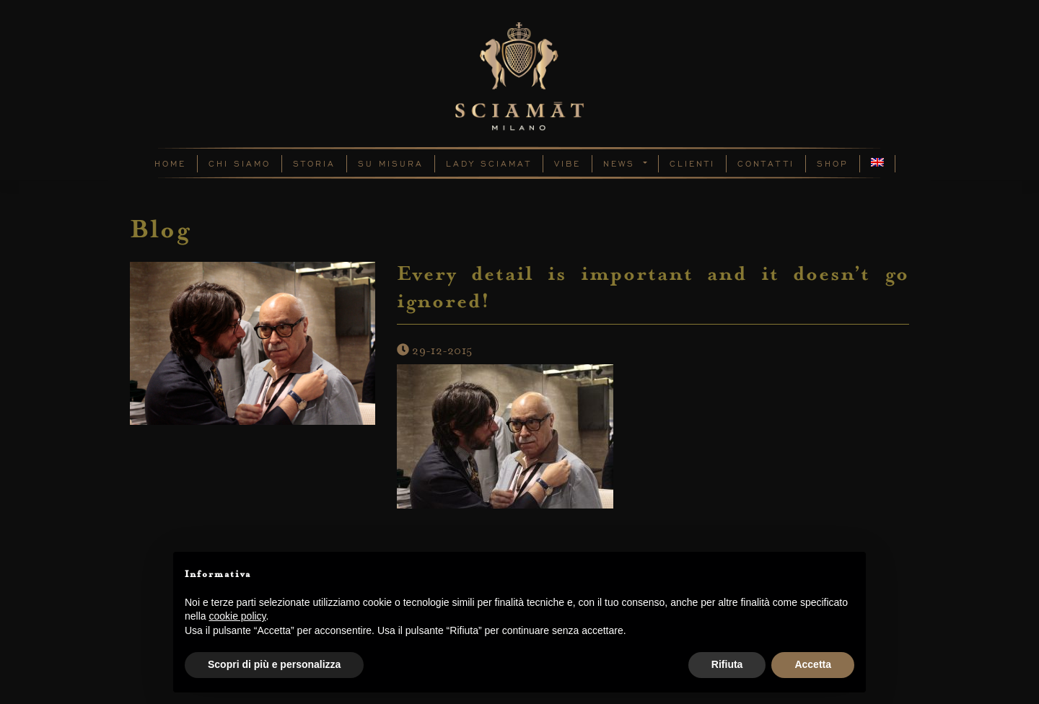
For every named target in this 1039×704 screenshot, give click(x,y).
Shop (833, 163)
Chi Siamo (240, 163)
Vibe (567, 163)
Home (170, 163)
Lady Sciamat (489, 163)
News (621, 163)
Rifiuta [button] (727, 664)
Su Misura (391, 163)
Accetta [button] (812, 664)
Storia (314, 163)
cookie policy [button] (237, 616)
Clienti (692, 163)
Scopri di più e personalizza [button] (274, 664)
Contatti (765, 163)
